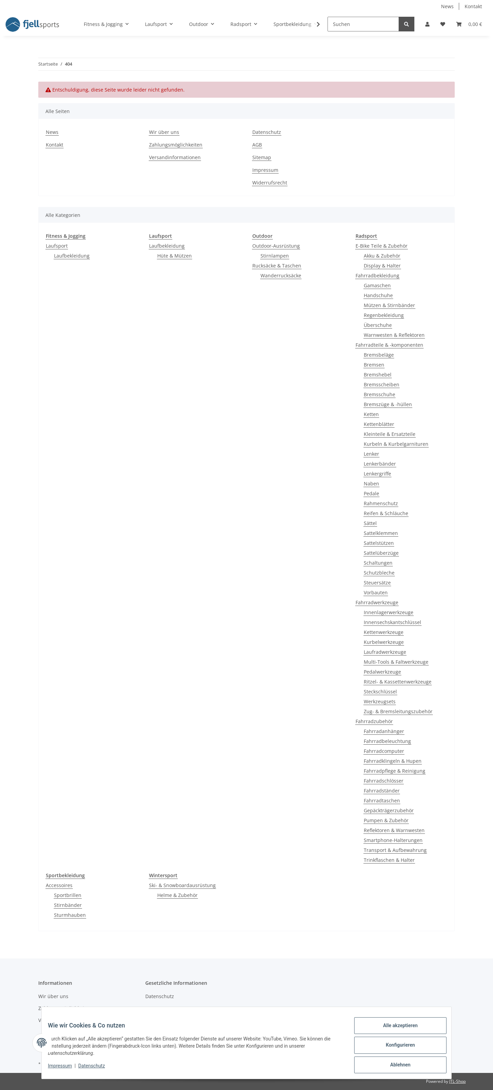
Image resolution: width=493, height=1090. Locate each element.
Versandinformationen (175, 157)
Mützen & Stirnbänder (389, 305)
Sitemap (261, 157)
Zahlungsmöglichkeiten (175, 144)
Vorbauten (376, 592)
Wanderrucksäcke (281, 275)
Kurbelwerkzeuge (384, 642)
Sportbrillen (67, 895)
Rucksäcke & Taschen (276, 265)
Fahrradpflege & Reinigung (394, 771)
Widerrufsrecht (269, 182)
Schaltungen (378, 563)
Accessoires (59, 885)
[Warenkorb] (469, 24)
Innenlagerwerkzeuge (388, 612)
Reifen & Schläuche (386, 513)
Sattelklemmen (381, 533)
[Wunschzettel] (443, 24)
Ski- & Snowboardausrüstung (182, 885)
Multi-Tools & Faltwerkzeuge (396, 662)
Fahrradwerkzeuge (377, 602)
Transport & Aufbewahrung (395, 850)
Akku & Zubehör (382, 255)
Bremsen (374, 364)
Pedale (371, 493)
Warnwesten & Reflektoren (394, 335)
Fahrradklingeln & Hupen (393, 761)
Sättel (370, 523)
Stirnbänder (68, 905)
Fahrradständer (382, 790)
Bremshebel (377, 374)
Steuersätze (377, 582)
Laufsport (57, 246)
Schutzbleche (379, 572)
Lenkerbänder (380, 463)
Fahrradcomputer (384, 751)
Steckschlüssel (380, 691)
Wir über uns (164, 132)
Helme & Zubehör (177, 895)
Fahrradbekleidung (377, 275)
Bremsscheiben (381, 384)
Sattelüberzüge (381, 553)
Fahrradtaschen (382, 800)
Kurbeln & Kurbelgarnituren (396, 444)
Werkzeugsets (380, 701)
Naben (371, 483)
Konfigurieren (395, 1048)
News (447, 6)
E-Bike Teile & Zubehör (382, 246)
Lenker (371, 454)
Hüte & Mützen (174, 255)
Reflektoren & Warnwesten (394, 830)
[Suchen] (363, 24)
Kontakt (473, 6)
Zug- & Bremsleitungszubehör (398, 711)
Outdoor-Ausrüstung (276, 246)
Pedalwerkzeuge (382, 671)
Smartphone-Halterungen (393, 840)
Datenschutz (266, 132)
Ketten (371, 414)
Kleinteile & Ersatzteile (389, 434)
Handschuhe (378, 295)
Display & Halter (382, 265)
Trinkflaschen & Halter (389, 860)
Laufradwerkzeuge (385, 652)
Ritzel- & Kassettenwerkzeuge (397, 681)
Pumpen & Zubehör (386, 820)
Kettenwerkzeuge (383, 632)
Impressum (265, 170)
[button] (427, 24)
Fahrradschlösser (383, 780)
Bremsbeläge (379, 354)
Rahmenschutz (381, 503)
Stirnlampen (275, 255)
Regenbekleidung (384, 315)
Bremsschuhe (379, 394)
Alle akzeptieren (395, 1030)
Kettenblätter (379, 424)
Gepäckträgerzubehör (389, 810)
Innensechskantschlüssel (392, 622)
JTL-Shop (457, 1081)
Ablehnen (395, 1065)
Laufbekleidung (72, 255)
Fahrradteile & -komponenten (389, 345)
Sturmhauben (70, 915)
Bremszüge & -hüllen (388, 404)
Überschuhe (378, 325)
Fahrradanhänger (384, 731)
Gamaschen (377, 285)
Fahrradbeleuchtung (387, 741)
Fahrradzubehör (374, 721)
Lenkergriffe (377, 473)
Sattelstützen (379, 543)
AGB (257, 144)
